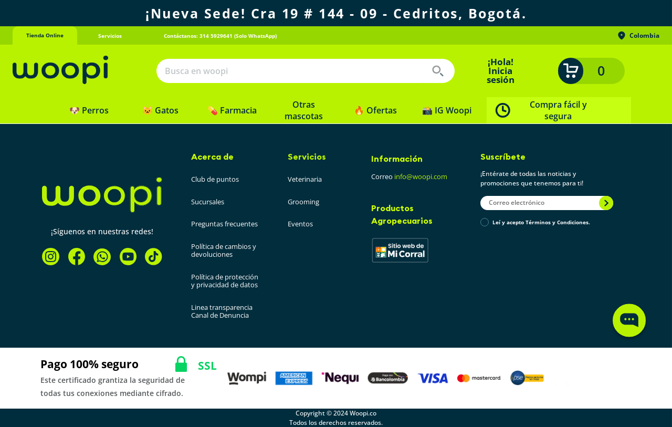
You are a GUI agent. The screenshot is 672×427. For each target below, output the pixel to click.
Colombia (637, 35)
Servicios (307, 156)
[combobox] (305, 71)
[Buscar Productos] (437, 71)
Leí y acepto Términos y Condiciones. (541, 223)
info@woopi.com (420, 176)
